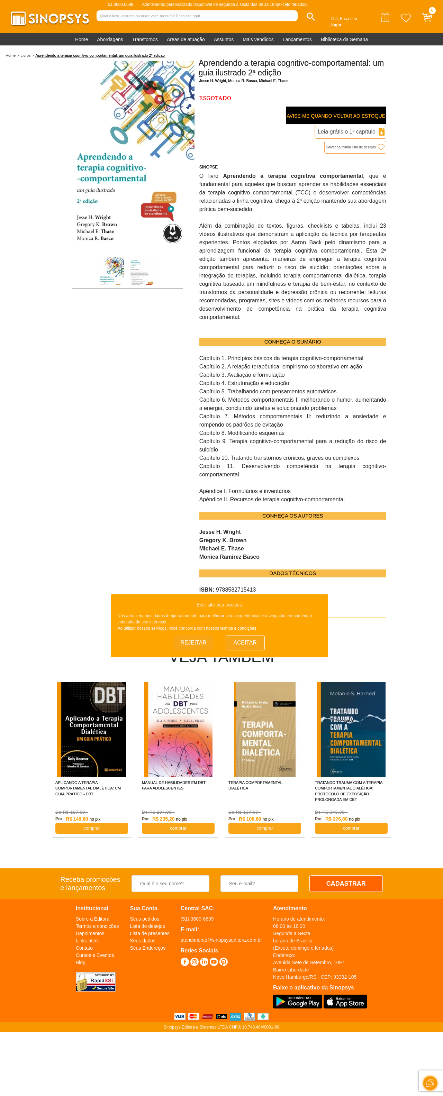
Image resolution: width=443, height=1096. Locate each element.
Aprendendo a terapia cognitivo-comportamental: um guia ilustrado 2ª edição (100, 55)
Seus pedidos (144, 919)
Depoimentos (90, 933)
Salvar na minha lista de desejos (351, 147)
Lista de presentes (149, 933)
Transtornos (145, 39)
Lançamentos (297, 39)
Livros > (27, 55)
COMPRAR (91, 828)
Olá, (335, 18)
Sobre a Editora (92, 919)
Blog (80, 962)
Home (81, 39)
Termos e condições (97, 926)
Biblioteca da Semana (344, 39)
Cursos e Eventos (95, 955)
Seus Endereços (147, 948)
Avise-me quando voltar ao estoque (336, 116)
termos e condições (238, 627)
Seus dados (142, 940)
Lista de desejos (147, 926)
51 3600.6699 (120, 4)
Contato (84, 948)
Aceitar (245, 642)
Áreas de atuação (186, 39)
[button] (311, 16)
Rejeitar (193, 642)
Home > (12, 55)
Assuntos (224, 39)
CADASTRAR (346, 883)
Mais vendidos (258, 39)
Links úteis (87, 940)
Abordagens (110, 39)
